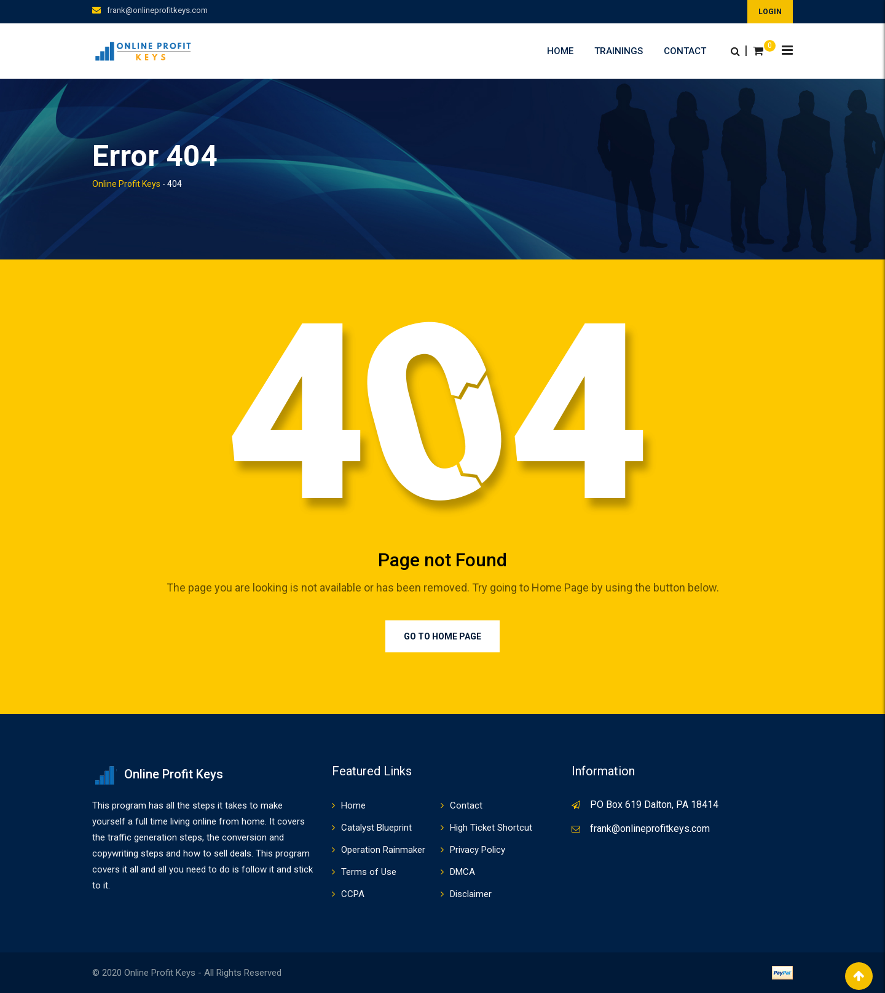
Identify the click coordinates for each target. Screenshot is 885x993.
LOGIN (770, 11)
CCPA (352, 894)
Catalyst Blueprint (376, 827)
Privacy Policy (477, 849)
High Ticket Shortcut (491, 827)
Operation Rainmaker (383, 849)
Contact (685, 51)
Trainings (618, 51)
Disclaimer (471, 894)
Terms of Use (368, 871)
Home (560, 51)
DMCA (462, 871)
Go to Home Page (442, 636)
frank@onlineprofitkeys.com (157, 10)
